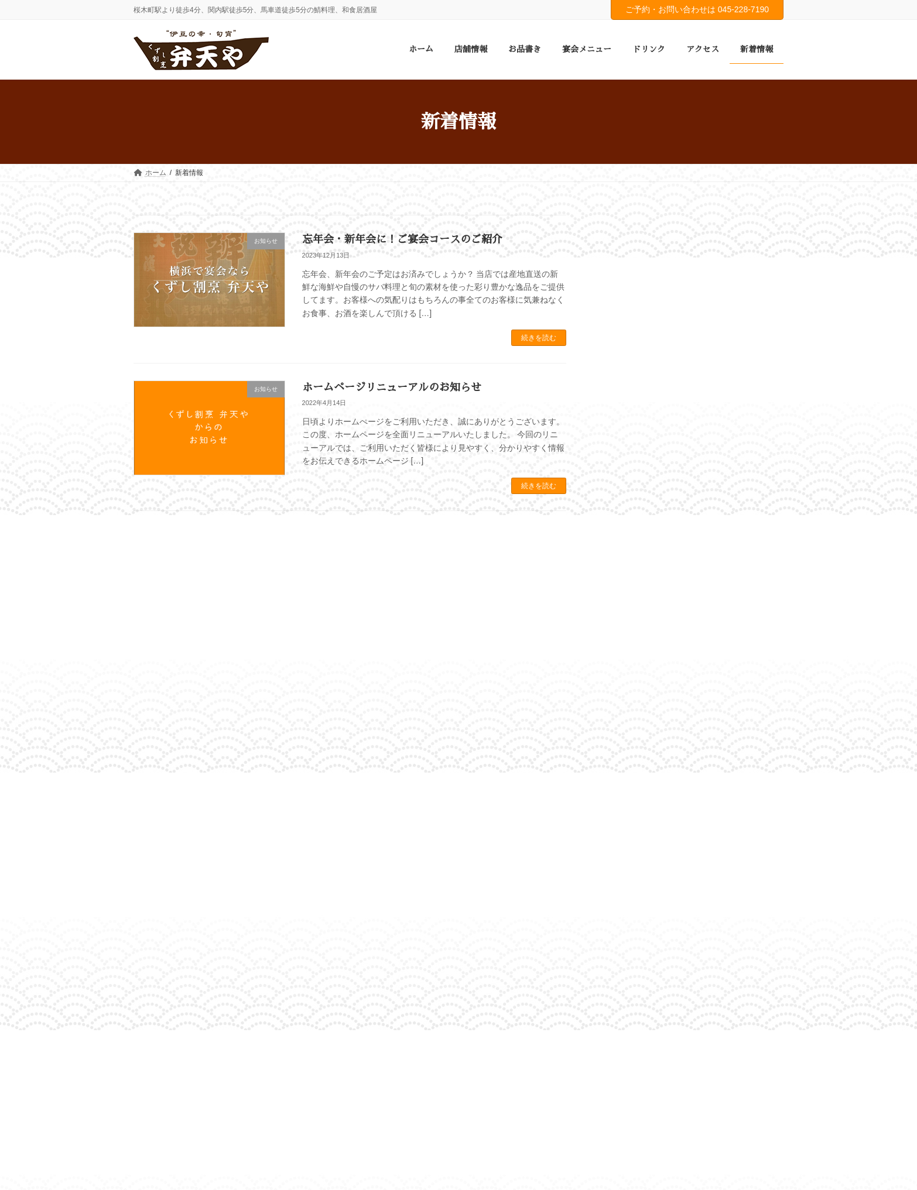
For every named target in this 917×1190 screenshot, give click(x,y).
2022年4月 (631, 496)
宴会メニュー (314, 855)
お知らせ (627, 412)
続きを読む (538, 338)
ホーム (155, 855)
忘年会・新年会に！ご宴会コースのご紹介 (402, 239)
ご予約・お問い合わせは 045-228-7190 (697, 9)
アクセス (424, 855)
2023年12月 (633, 474)
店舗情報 (203, 855)
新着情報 (476, 855)
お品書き (255, 855)
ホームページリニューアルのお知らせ (391, 387)
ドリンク (372, 855)
